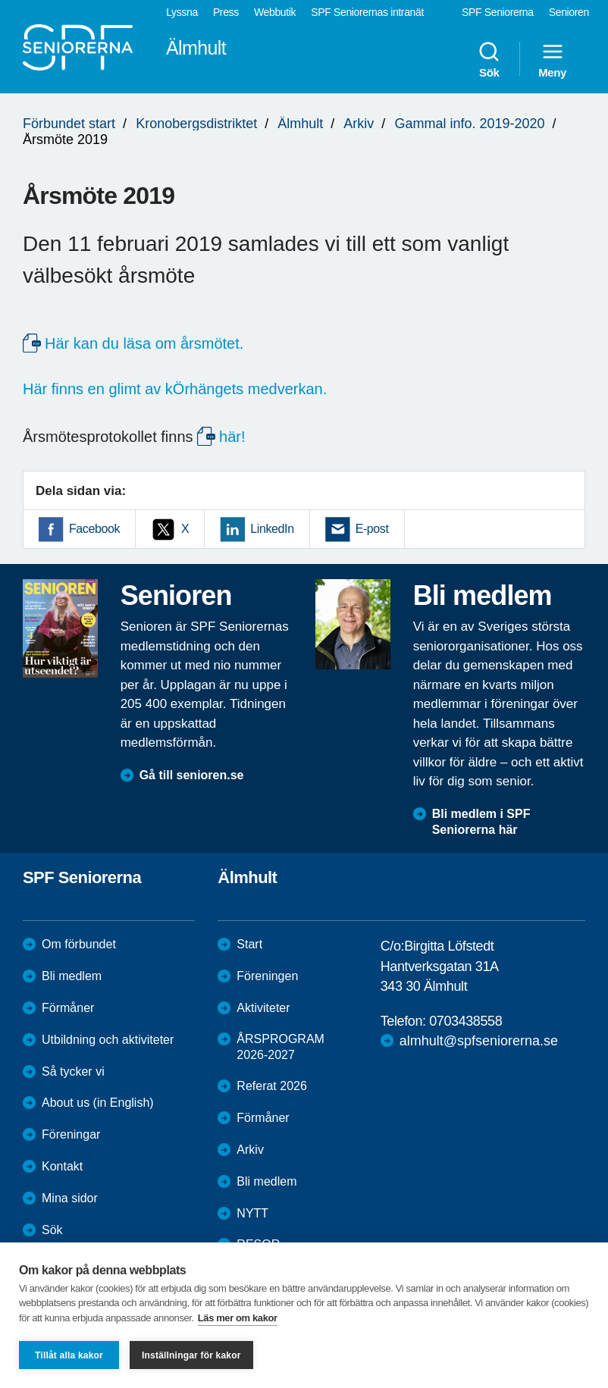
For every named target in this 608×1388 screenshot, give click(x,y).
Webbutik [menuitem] (275, 12)
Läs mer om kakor (237, 1318)
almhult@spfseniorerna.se (479, 1040)
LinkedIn (271, 528)
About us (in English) (98, 1102)
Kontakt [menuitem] (62, 1166)
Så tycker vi (73, 1071)
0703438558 (465, 1021)
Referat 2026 (272, 1085)
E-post (372, 528)
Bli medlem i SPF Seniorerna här (481, 821)
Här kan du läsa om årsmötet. (144, 343)
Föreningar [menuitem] (71, 1134)
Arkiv (358, 123)
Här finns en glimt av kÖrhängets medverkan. (175, 389)
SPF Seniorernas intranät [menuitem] (367, 12)
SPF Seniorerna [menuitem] (498, 12)
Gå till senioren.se (191, 775)
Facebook (94, 528)
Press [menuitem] (226, 12)
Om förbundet (79, 944)
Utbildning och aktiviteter (108, 1039)
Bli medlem (72, 976)
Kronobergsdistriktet (196, 123)
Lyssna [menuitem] (182, 12)
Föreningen (267, 976)
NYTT (252, 1213)
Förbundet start (69, 123)
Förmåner (68, 1007)
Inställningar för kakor (191, 1355)
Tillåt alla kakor (69, 1355)
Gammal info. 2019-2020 (469, 123)
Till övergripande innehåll (0, 0)
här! (232, 436)
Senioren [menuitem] (569, 12)
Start (249, 944)
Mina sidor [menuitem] (70, 1198)
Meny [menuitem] (552, 59)
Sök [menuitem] (489, 59)
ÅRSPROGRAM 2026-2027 (280, 1046)
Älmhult (300, 123)
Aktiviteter (263, 1007)
